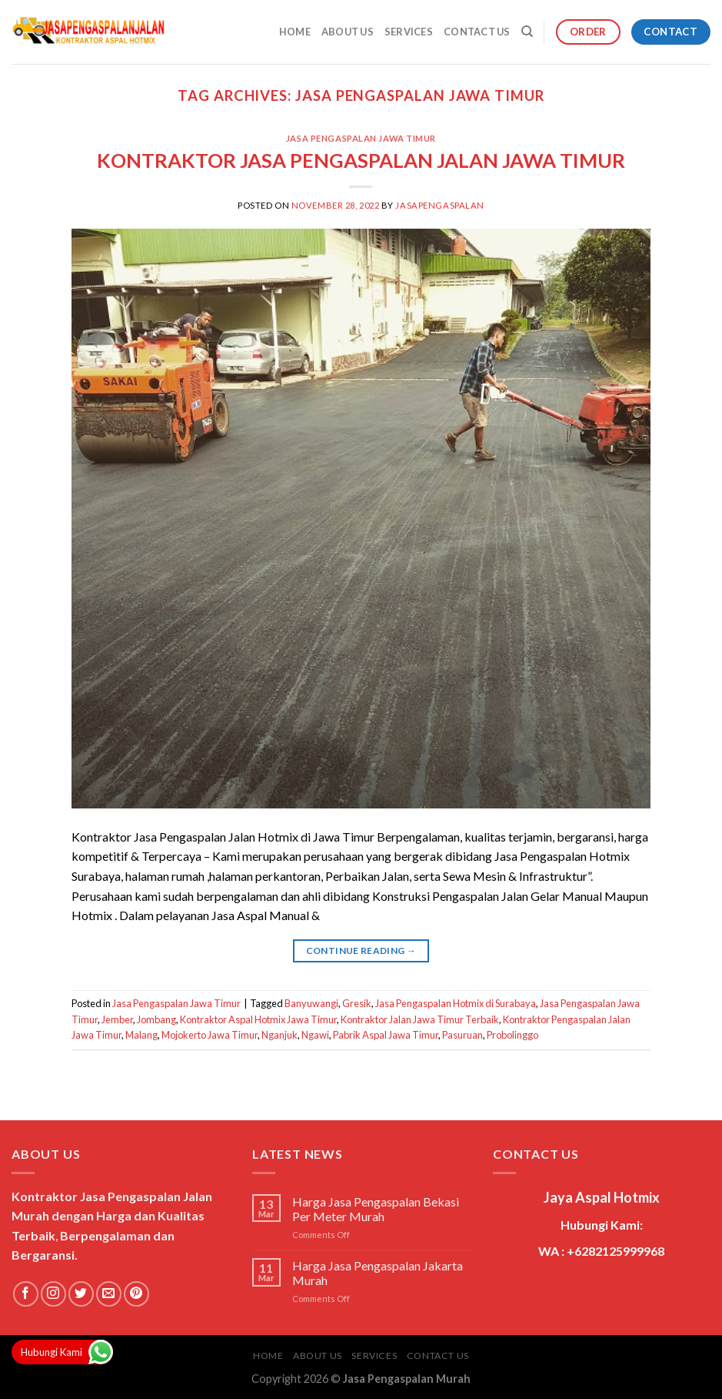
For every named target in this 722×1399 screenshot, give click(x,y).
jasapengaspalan (439, 205)
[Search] (527, 31)
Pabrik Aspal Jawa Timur (385, 1035)
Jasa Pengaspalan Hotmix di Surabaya (455, 1003)
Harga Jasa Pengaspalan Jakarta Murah (377, 1272)
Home (295, 31)
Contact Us (477, 31)
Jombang (156, 1019)
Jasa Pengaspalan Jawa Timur (361, 138)
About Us (347, 31)
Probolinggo (512, 1035)
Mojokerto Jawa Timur (209, 1035)
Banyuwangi (311, 1003)
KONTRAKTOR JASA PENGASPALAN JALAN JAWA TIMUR (361, 160)
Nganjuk (279, 1035)
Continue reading (361, 950)
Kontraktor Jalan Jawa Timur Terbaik (420, 1019)
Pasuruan (462, 1035)
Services (408, 31)
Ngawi (315, 1035)
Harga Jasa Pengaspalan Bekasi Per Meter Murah (375, 1208)
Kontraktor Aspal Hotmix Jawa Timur (258, 1019)
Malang (141, 1035)
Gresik (356, 1003)
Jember (117, 1019)
